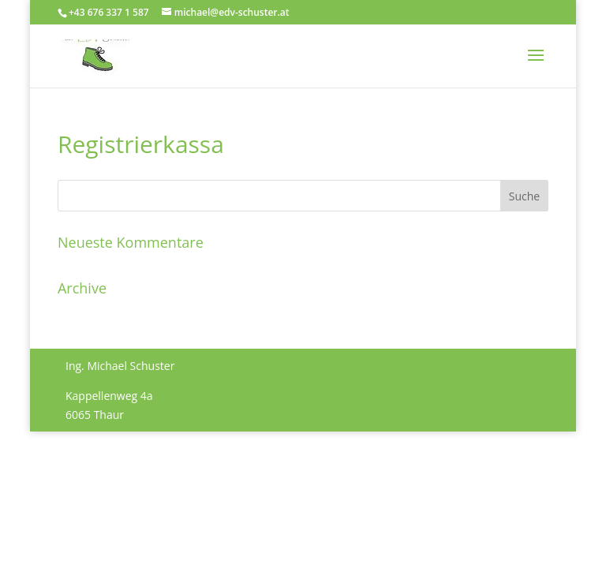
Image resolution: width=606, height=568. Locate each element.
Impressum (94, 469)
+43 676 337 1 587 (109, 12)
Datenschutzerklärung (192, 469)
